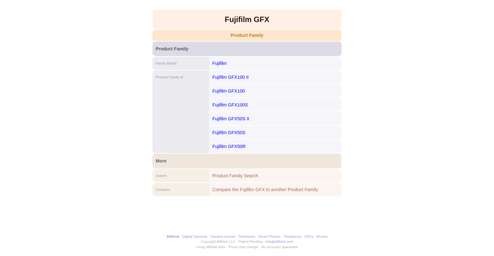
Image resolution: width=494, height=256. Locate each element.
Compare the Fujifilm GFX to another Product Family (265, 189)
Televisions (247, 236)
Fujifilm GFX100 (228, 91)
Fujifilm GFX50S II (230, 118)
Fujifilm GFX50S (228, 132)
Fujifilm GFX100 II (230, 77)
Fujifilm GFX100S (230, 104)
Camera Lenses (222, 236)
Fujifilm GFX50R (229, 146)
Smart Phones (269, 236)
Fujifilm (219, 63)
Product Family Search (235, 175)
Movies (321, 236)
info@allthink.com (279, 241)
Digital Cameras (195, 236)
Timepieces (293, 236)
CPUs (308, 236)
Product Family (247, 35)
